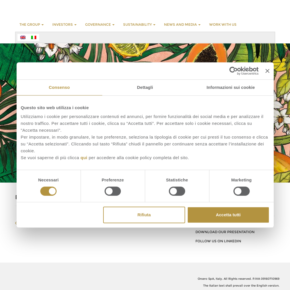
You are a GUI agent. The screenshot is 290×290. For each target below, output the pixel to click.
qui (84, 157)
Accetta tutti (228, 214)
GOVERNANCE (100, 24)
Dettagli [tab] (145, 87)
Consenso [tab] (59, 87)
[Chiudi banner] (267, 71)
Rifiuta (144, 214)
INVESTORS (64, 24)
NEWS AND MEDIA (182, 24)
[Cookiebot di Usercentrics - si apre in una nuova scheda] (234, 71)
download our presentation (225, 232)
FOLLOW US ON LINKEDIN (218, 241)
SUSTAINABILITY (139, 24)
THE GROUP (31, 24)
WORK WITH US (223, 24)
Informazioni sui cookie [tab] (231, 87)
